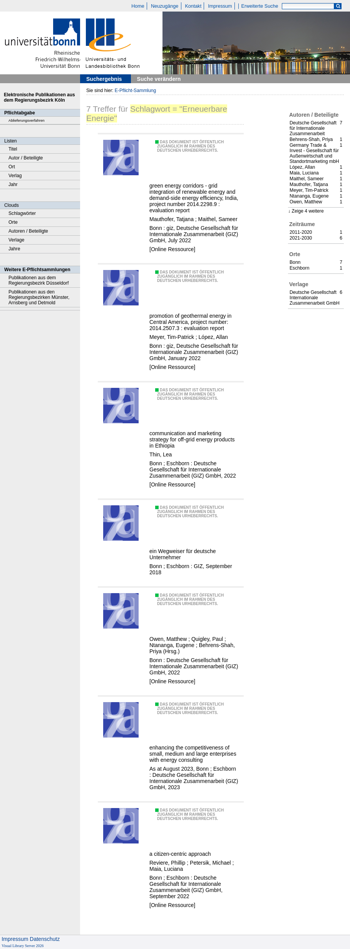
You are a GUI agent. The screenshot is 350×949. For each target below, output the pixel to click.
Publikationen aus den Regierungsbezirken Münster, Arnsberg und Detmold (38, 297)
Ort (11, 166)
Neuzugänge (164, 6)
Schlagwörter (22, 213)
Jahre (14, 249)
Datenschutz (45, 939)
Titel (12, 149)
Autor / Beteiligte (25, 158)
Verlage (16, 240)
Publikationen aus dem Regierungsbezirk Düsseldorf (38, 280)
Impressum (220, 6)
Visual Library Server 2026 (23, 946)
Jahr (13, 184)
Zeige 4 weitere (307, 211)
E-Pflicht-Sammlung (135, 90)
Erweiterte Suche (259, 6)
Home (137, 6)
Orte (13, 222)
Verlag (15, 175)
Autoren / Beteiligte (28, 231)
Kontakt (193, 6)
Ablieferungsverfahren (26, 120)
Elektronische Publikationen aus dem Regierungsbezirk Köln (39, 97)
